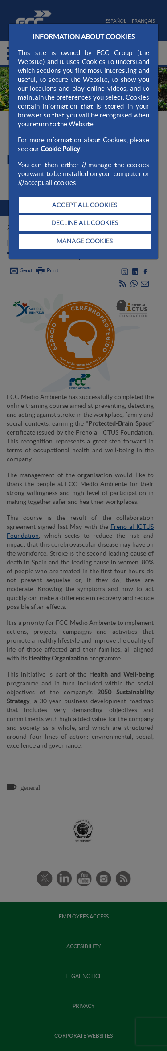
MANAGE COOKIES (85, 241)
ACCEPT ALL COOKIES (84, 205)
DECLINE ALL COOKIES (84, 222)
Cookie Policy (60, 149)
